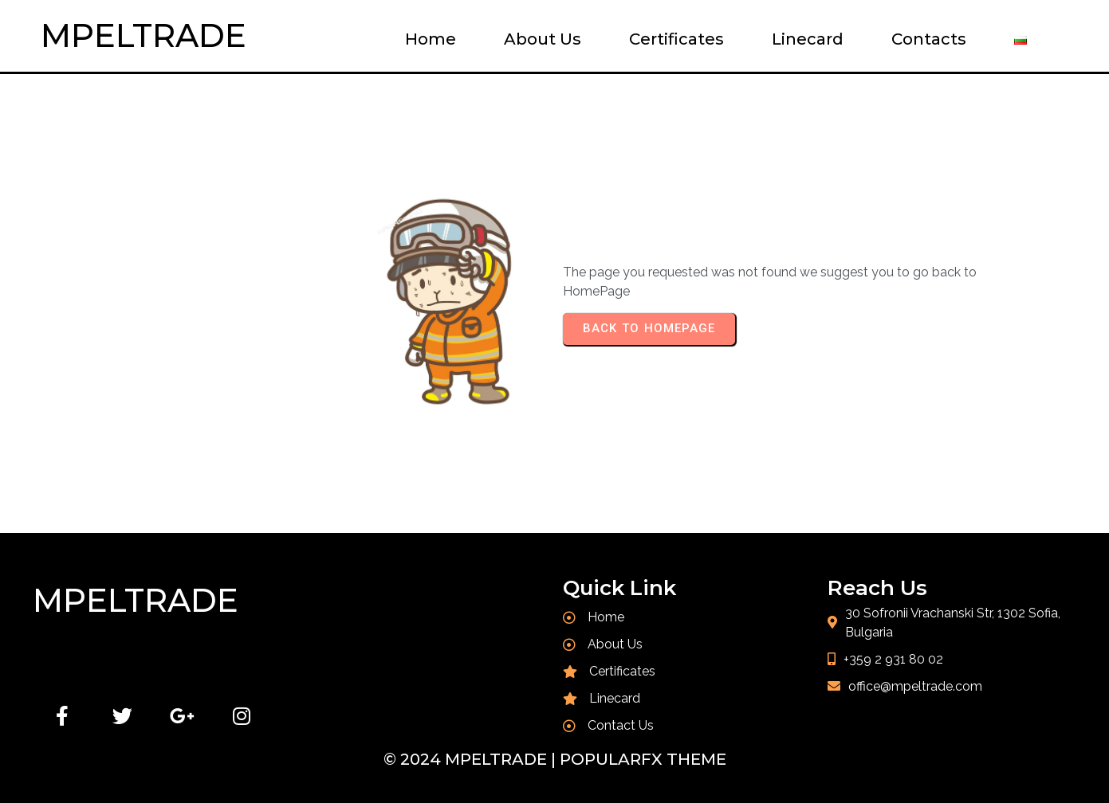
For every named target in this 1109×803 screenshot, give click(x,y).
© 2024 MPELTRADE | (471, 759)
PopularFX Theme (643, 759)
